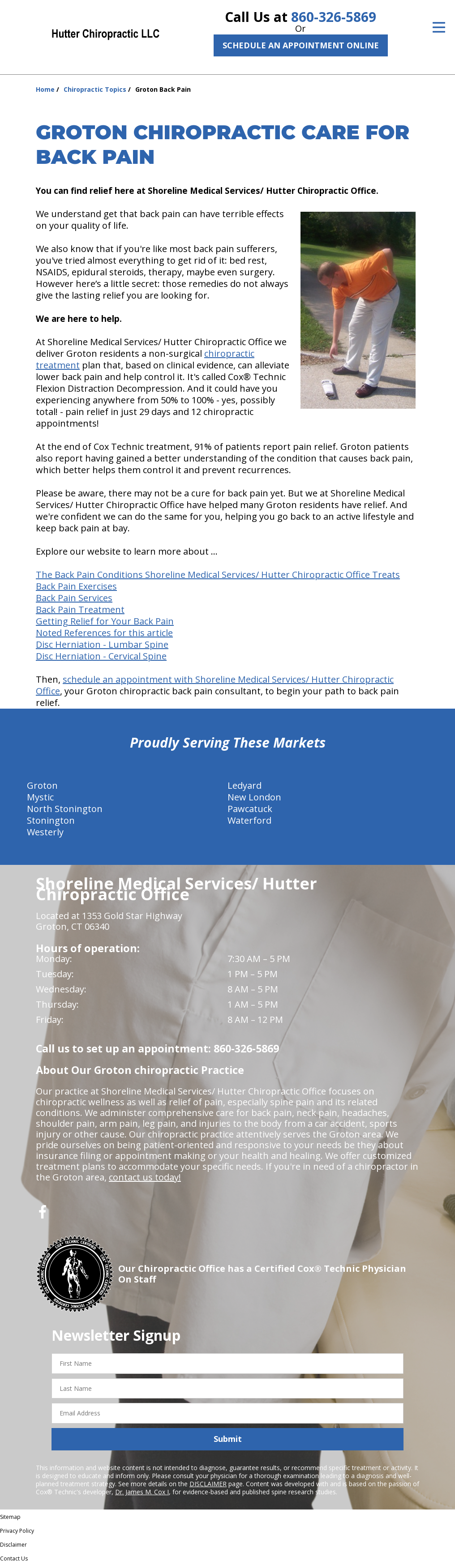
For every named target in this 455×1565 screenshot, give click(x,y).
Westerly (45, 832)
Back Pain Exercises (76, 586)
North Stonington (65, 809)
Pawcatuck (250, 809)
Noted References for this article (104, 633)
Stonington (51, 820)
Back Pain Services (74, 598)
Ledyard (245, 785)
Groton (42, 785)
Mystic (40, 797)
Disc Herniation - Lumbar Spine (102, 644)
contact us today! (145, 1177)
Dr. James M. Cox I (142, 1492)
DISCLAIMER (208, 1483)
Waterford (249, 820)
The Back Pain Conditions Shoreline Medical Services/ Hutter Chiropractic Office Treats (218, 575)
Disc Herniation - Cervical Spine (101, 656)
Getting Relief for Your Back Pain (105, 621)
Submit (228, 1438)
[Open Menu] (439, 27)
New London (254, 797)
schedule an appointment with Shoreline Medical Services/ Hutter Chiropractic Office (215, 685)
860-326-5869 (333, 17)
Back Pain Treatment (80, 609)
